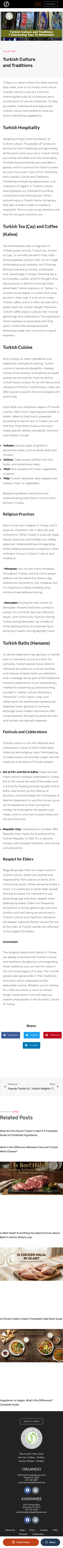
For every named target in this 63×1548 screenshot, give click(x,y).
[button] (10, 1035)
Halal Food (20, 411)
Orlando (31, 1469)
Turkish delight (33, 307)
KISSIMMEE (31, 1498)
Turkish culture (12, 110)
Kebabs (49, 368)
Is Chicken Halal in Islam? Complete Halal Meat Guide (31, 1318)
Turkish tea (39, 250)
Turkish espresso (29, 288)
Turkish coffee (12, 311)
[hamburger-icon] (38, 4)
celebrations (11, 747)
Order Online (21, 1542)
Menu (50, 1542)
